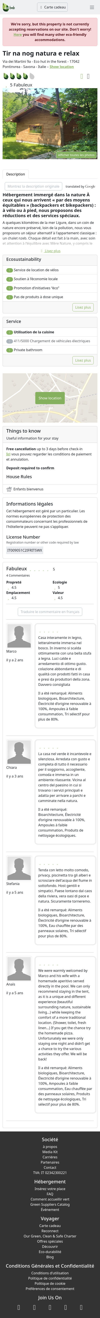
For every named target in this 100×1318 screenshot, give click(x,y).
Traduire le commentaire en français (50, 611)
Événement (50, 1209)
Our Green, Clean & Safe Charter (50, 1236)
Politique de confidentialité (50, 1278)
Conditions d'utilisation (50, 1273)
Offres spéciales (50, 1241)
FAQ (50, 1194)
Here (18, 34)
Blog (50, 1257)
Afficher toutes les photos (76, 155)
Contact (50, 1167)
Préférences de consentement (50, 1288)
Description (15, 174)
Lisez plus (49, 250)
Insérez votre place (50, 1188)
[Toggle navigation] (92, 7)
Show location (62, 66)
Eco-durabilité (50, 1251)
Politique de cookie (49, 1283)
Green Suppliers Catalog (50, 1204)
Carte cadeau (52, 7)
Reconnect (50, 1231)
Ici (8, 454)
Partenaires (50, 1162)
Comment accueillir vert (50, 1199)
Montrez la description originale (33, 186)
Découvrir (50, 1246)
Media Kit (49, 1151)
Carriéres (50, 1157)
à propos (50, 1146)
